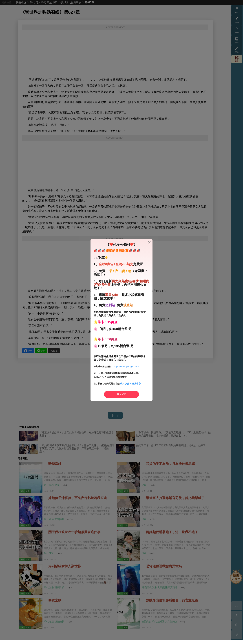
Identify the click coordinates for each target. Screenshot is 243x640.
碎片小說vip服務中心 (130, 383)
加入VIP (121, 394)
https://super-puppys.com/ (126, 366)
